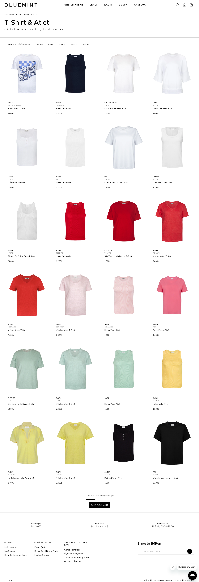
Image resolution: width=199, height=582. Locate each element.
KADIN (108, 5)
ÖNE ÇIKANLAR (73, 5)
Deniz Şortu (40, 547)
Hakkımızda (10, 547)
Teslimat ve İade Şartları (76, 557)
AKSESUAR (140, 5)
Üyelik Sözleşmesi (73, 553)
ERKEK (94, 5)
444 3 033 (36, 526)
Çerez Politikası (72, 549)
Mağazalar (9, 551)
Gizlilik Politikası (72, 561)
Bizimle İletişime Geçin (15, 555)
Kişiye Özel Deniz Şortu (46, 551)
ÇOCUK (123, 5)
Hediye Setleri (41, 555)
